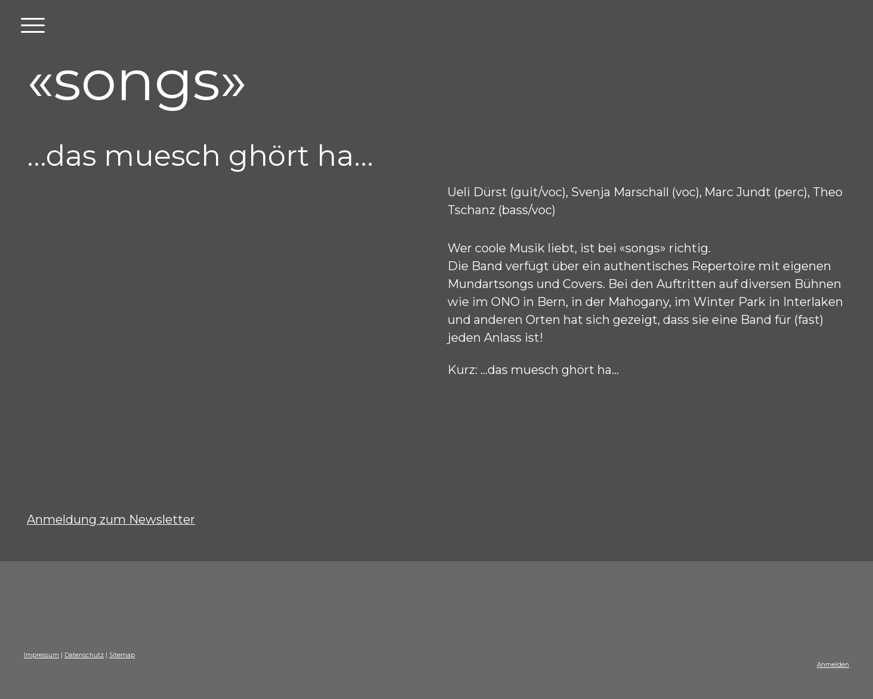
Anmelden (833, 665)
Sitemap (122, 655)
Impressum (41, 655)
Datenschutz (84, 655)
